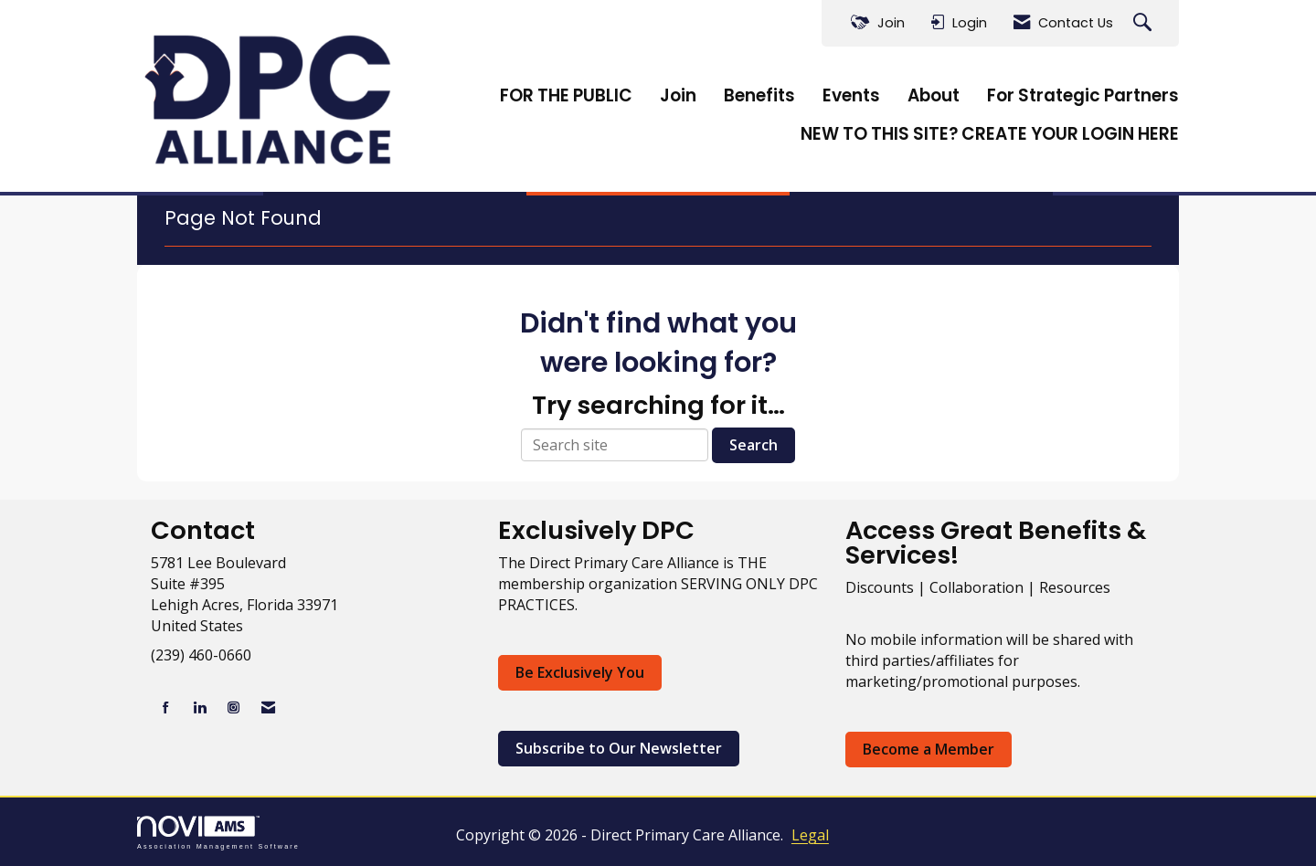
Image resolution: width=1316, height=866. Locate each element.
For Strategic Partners (1083, 96)
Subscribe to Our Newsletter (618, 748)
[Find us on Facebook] (166, 707)
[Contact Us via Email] (268, 707)
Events (851, 96)
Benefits (759, 96)
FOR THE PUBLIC (566, 96)
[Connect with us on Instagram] (233, 707)
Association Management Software (218, 833)
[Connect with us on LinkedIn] (200, 707)
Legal (810, 835)
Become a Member (928, 749)
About (933, 96)
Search (753, 445)
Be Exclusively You (579, 672)
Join (678, 96)
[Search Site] (1144, 23)
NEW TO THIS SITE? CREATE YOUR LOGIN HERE (990, 134)
